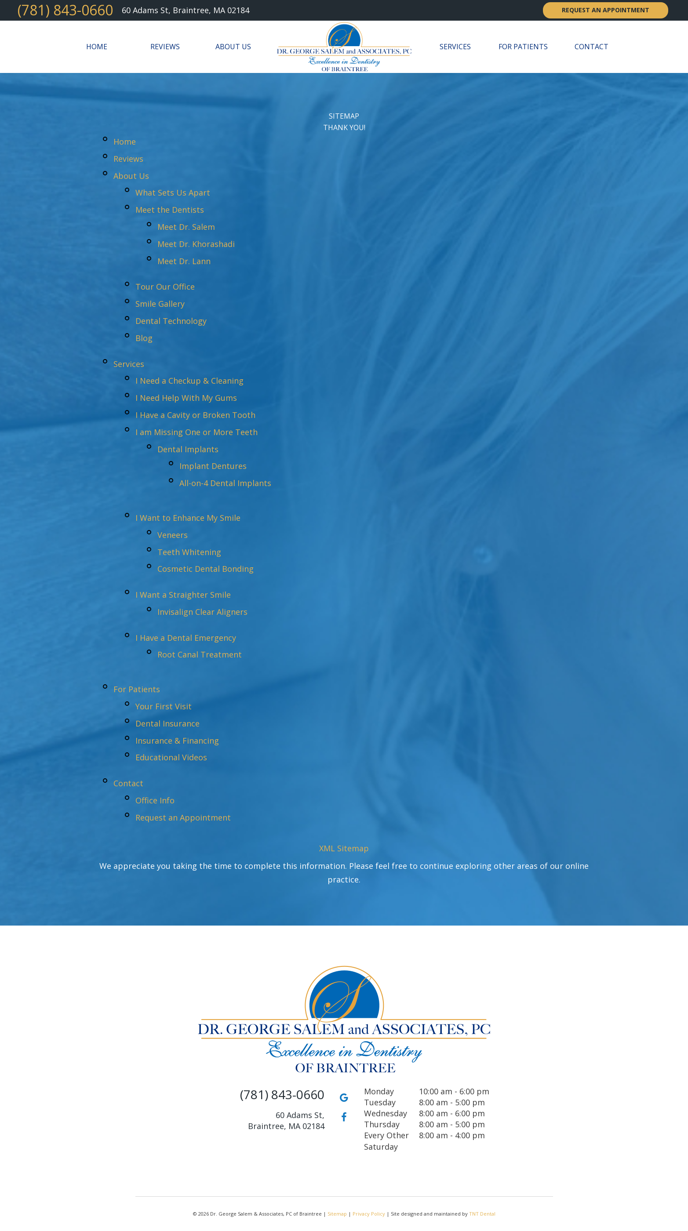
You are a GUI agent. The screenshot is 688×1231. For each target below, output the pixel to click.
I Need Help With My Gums (186, 397)
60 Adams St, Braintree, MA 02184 (185, 10)
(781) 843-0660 (65, 10)
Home (96, 46)
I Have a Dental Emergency (185, 637)
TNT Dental (482, 1213)
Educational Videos (171, 757)
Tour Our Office (165, 286)
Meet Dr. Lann (184, 261)
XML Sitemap (344, 848)
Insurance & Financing (177, 740)
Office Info (155, 800)
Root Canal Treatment (199, 654)
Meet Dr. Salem (186, 227)
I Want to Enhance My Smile (187, 517)
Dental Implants (187, 449)
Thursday (382, 1124)
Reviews (165, 46)
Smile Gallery (160, 303)
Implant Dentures (213, 466)
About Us (233, 46)
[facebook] (344, 1117)
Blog (144, 338)
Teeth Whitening (189, 552)
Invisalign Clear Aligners (202, 611)
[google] (344, 1097)
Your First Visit (163, 706)
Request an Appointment (605, 10)
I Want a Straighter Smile (183, 594)
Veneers (172, 535)
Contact (591, 46)
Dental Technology (171, 321)
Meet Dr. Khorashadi (196, 244)
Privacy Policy (369, 1213)
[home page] (344, 46)
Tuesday (380, 1102)
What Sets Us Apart (172, 192)
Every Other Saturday (386, 1140)
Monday (379, 1091)
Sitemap (337, 1213)
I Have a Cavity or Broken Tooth (195, 415)
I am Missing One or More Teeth (196, 432)
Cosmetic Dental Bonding (205, 568)
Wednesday (385, 1113)
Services (455, 46)
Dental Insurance (167, 723)
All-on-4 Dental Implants (225, 483)
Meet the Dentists (169, 209)
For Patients (523, 46)
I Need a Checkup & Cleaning (189, 380)
